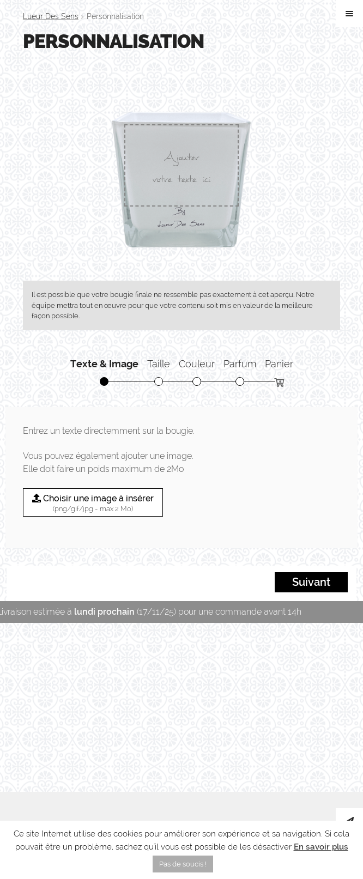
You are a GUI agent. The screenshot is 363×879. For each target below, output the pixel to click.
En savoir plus (321, 847)
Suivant (311, 582)
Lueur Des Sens (50, 16)
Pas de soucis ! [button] (183, 864)
